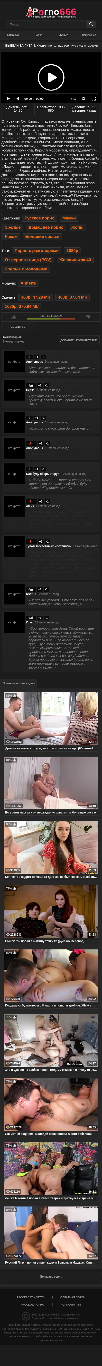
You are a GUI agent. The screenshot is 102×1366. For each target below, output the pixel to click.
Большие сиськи (42, 236)
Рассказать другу (30, 1297)
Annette (28, 283)
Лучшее (63, 35)
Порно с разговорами (37, 250)
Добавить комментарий (78, 340)
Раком (11, 236)
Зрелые (13, 227)
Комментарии (11, 337)
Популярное (89, 35)
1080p (72, 250)
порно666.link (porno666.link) (62, 1314)
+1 (36, 357)
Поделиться (18, 326)
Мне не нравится (88, 317)
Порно (35, 1318)
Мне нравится (13, 317)
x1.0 (73, 99)
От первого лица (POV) (28, 260)
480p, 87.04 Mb (72, 297)
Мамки (69, 218)
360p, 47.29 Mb (35, 297)
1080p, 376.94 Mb (21, 306)
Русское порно (40, 218)
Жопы (77, 227)
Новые (38, 35)
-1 (43, 357)
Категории (13, 35)
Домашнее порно (45, 227)
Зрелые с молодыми (26, 269)
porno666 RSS (71, 1304)
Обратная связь (72, 1297)
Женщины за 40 (75, 260)
